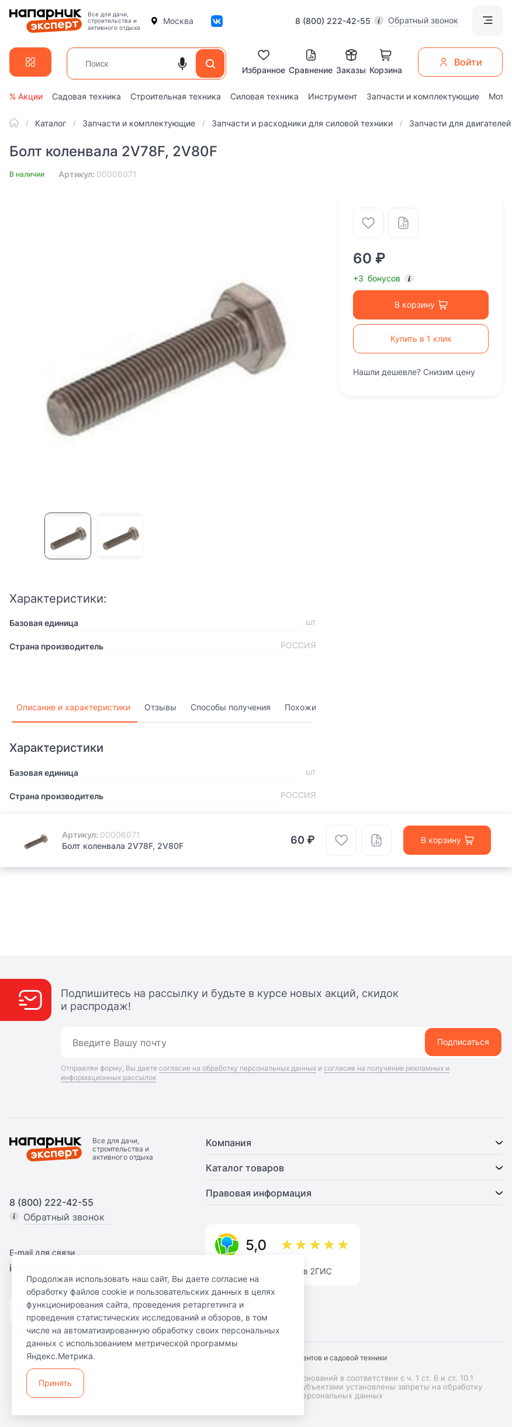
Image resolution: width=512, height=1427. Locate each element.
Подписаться (463, 1042)
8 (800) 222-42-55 (333, 21)
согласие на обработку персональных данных (237, 1068)
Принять (55, 1383)
